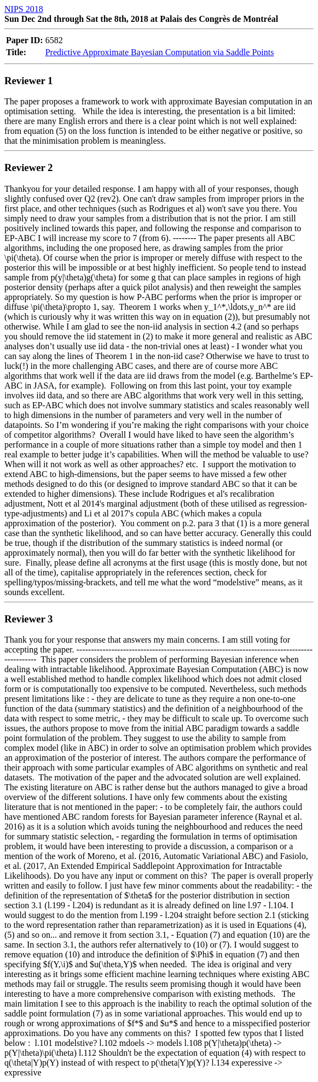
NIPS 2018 (23, 9)
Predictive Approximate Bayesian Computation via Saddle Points (159, 52)
